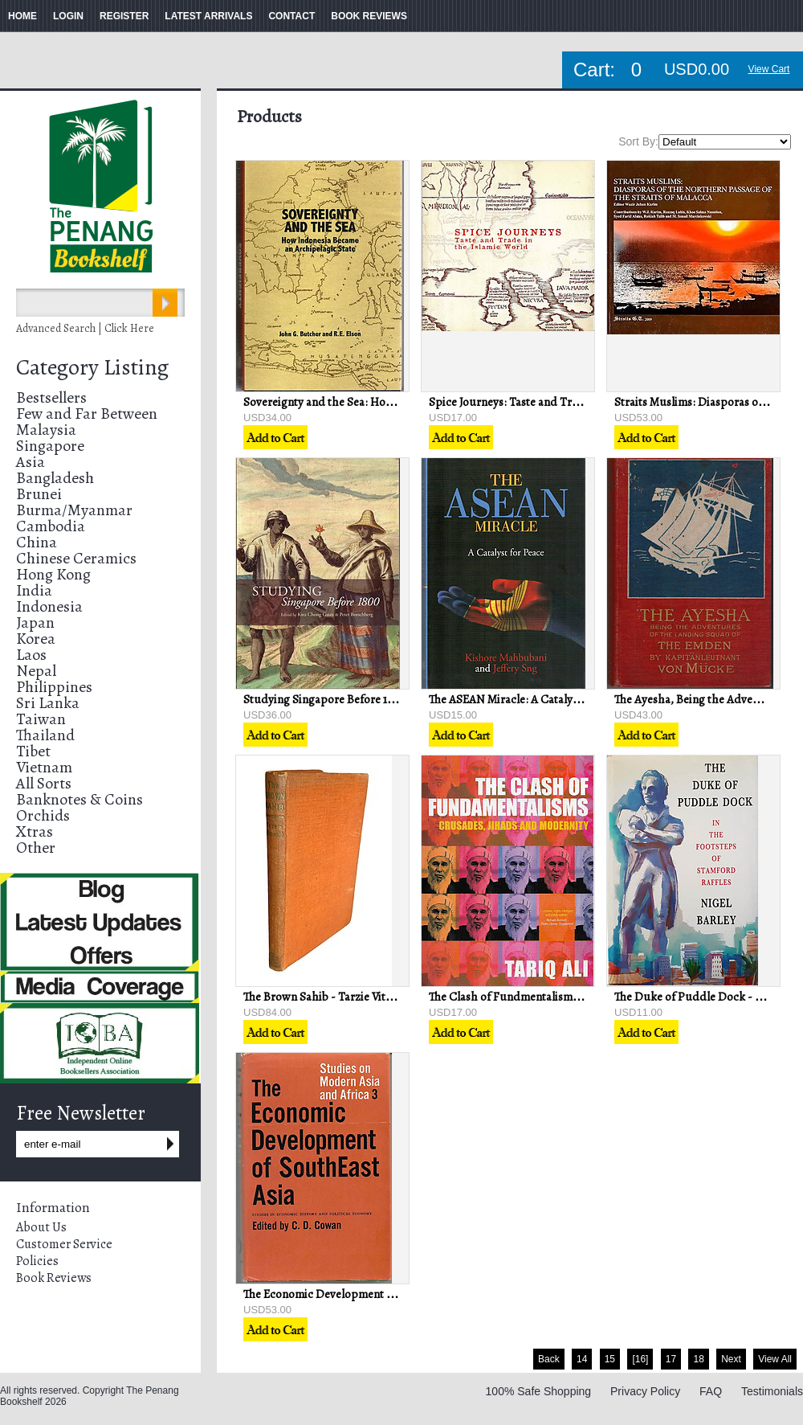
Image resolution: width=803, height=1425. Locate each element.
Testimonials (772, 1391)
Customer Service (64, 1244)
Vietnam (44, 767)
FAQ (710, 1391)
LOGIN (68, 16)
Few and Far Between (86, 413)
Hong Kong (53, 574)
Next (731, 1359)
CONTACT (291, 16)
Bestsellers (51, 397)
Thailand (45, 735)
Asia (30, 462)
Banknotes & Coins (79, 799)
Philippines (54, 687)
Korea (35, 638)
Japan (35, 622)
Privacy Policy (645, 1391)
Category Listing (92, 367)
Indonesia (49, 606)
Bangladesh (55, 478)
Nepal (36, 671)
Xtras (34, 831)
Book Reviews (54, 1278)
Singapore (50, 446)
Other (35, 847)
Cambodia (50, 526)
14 (582, 1359)
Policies (37, 1261)
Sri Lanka (47, 703)
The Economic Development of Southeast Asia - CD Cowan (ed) (401, 1294)
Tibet (33, 751)
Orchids (43, 815)
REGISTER (124, 16)
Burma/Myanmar (74, 510)
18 (698, 1359)
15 (610, 1359)
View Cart (769, 69)
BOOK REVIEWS (369, 16)
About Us (41, 1227)
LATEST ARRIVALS (208, 16)
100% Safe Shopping (539, 1391)
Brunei (39, 494)
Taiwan (41, 719)
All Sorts (43, 783)
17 (671, 1359)
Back (549, 1359)
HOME (22, 16)
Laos (31, 654)
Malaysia (46, 429)
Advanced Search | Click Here (85, 328)
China (36, 542)
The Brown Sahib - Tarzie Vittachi (327, 997)
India (34, 590)
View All (775, 1359)
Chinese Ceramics (76, 558)
